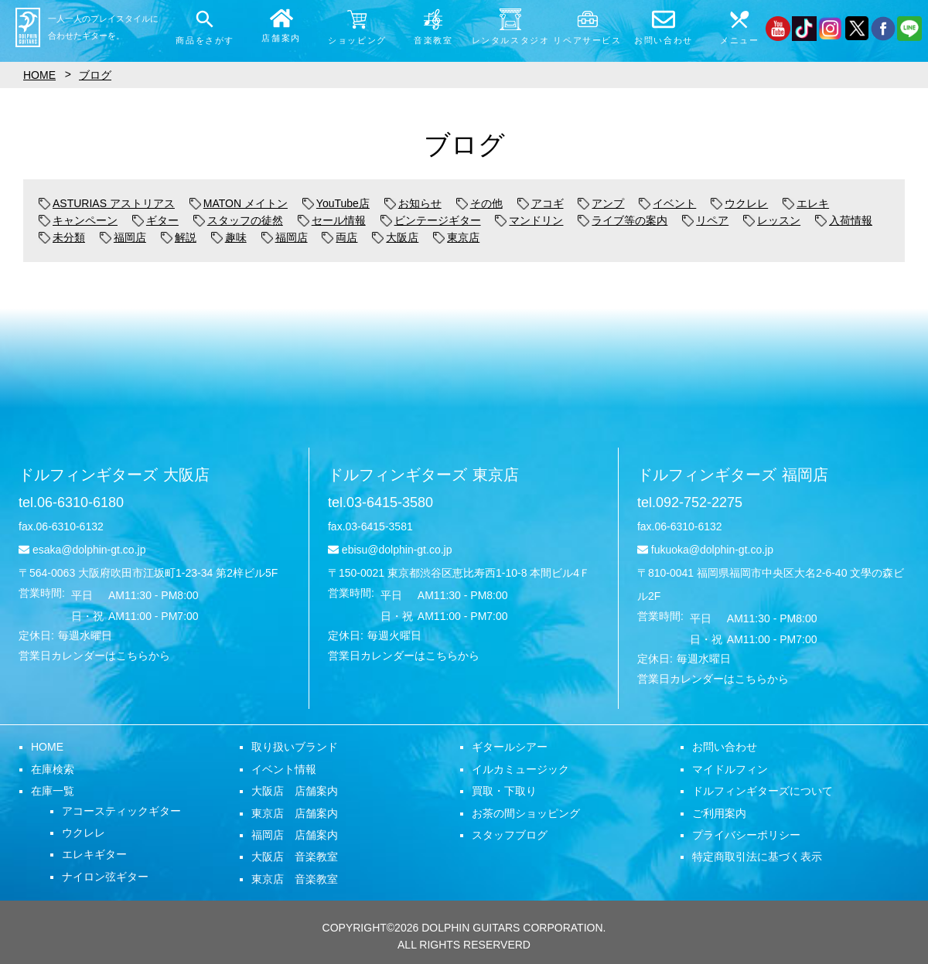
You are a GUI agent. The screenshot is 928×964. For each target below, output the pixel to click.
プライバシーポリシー (746, 835)
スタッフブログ (510, 835)
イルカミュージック (520, 769)
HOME (47, 747)
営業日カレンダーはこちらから (94, 655)
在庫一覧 (52, 791)
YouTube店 (336, 203)
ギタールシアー (510, 747)
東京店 (456, 237)
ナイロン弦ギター (105, 876)
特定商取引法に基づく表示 (757, 856)
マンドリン (529, 220)
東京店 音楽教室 (294, 879)
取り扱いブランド (294, 747)
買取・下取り (504, 791)
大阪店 (395, 237)
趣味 (229, 237)
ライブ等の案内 (622, 220)
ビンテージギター (430, 220)
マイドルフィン (730, 769)
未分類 (62, 237)
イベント (667, 203)
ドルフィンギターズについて (762, 791)
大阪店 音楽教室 (294, 856)
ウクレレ (739, 203)
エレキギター (94, 854)
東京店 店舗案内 (294, 813)
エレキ (806, 203)
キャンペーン (78, 220)
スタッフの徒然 (238, 220)
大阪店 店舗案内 (294, 791)
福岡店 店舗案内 (294, 835)
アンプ (601, 203)
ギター (155, 220)
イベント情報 (283, 769)
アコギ (540, 203)
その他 (479, 203)
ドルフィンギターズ (114, 474)
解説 (178, 237)
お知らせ (413, 203)
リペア (705, 220)
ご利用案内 (719, 813)
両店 (339, 237)
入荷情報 (843, 220)
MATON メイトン (238, 203)
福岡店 (123, 237)
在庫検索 (52, 769)
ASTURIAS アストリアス (107, 203)
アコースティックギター (121, 811)
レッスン (771, 220)
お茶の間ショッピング (526, 813)
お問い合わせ (724, 747)
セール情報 (332, 220)
